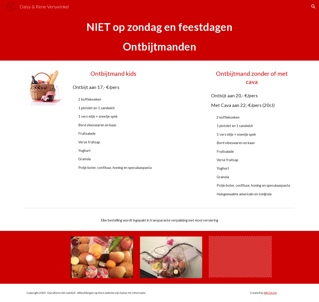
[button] (313, 6)
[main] (159, 37)
